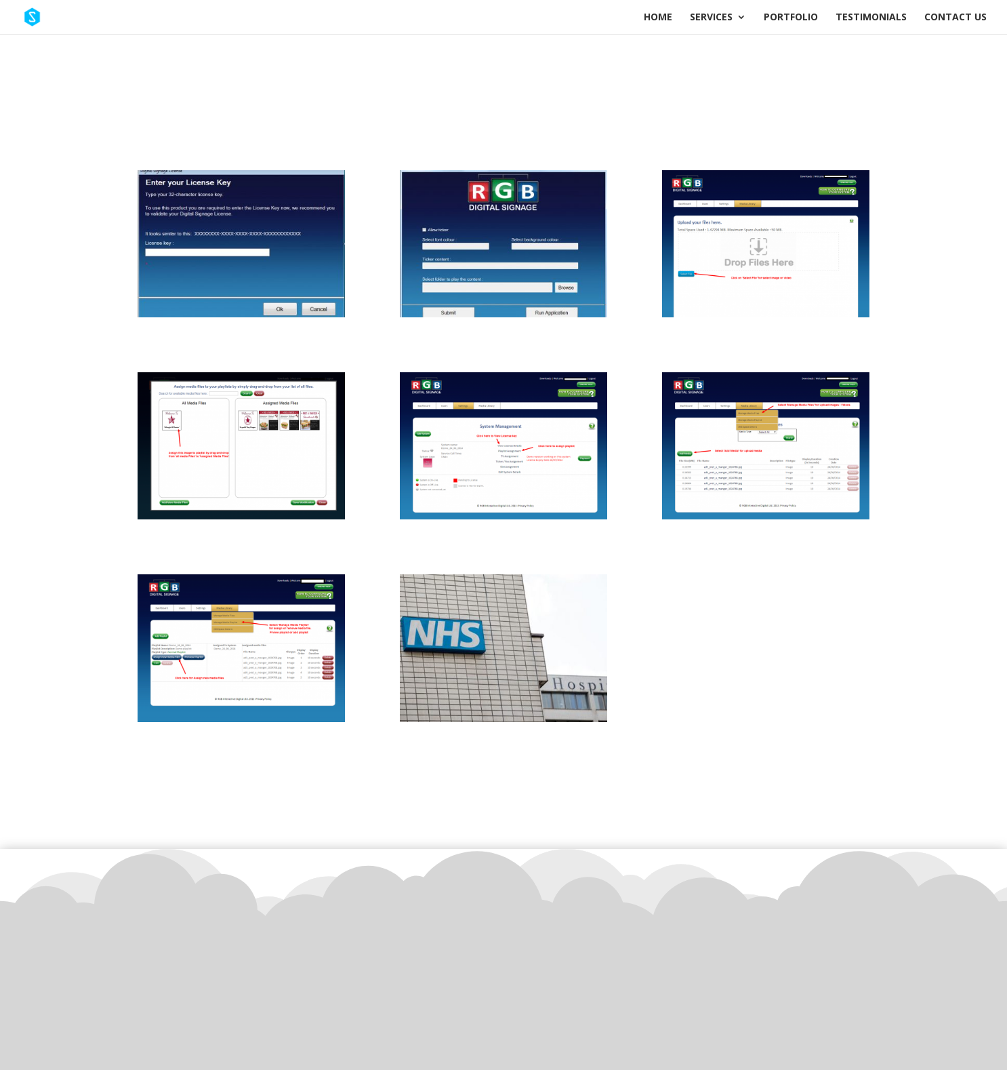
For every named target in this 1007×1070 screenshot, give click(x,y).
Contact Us (955, 17)
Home (658, 17)
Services (711, 17)
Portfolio (791, 17)
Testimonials (871, 17)
